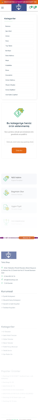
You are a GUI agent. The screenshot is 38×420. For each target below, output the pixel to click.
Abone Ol (27, 238)
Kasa (7, 41)
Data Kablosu (9, 55)
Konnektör (8, 75)
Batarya (7, 26)
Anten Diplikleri (10, 90)
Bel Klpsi (8, 50)
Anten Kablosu (10, 80)
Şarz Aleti (8, 31)
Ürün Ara (19, 150)
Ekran (7, 70)
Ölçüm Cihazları (10, 85)
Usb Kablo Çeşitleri (11, 94)
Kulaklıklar (8, 65)
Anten (7, 36)
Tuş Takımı (8, 46)
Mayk (7, 60)
